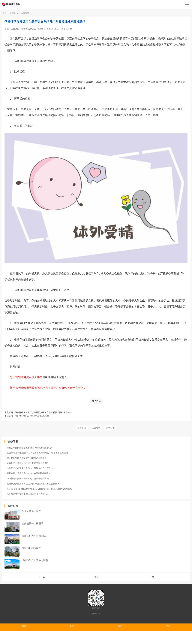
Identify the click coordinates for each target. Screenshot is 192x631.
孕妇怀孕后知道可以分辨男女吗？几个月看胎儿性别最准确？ (45, 21)
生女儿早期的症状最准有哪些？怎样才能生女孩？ (30, 448)
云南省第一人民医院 (32, 523)
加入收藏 (96, 401)
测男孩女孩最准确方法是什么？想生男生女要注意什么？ (33, 483)
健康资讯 (13, 13)
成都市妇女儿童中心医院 (35, 560)
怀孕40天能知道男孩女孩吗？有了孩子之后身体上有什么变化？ (48, 387)
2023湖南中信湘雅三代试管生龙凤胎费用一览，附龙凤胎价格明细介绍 (39, 489)
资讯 (120, 626)
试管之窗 (15, 29)
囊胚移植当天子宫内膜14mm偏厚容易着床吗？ (28, 473)
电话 (168, 626)
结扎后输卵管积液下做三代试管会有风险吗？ (28, 494)
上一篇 (41, 577)
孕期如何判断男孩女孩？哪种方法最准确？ (27, 458)
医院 (72, 626)
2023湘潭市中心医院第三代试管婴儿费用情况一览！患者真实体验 (37, 453)
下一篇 (150, 577)
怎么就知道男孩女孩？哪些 (26, 377)
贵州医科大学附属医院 (34, 535)
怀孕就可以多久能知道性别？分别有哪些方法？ (29, 478)
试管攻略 (25, 13)
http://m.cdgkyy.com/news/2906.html (32, 416)
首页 (4, 13)
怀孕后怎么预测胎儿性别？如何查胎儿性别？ (28, 463)
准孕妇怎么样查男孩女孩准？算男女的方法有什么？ (31, 468)
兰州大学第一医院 (31, 511)
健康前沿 (81, 428)
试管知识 (110, 428)
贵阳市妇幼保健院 (31, 548)
